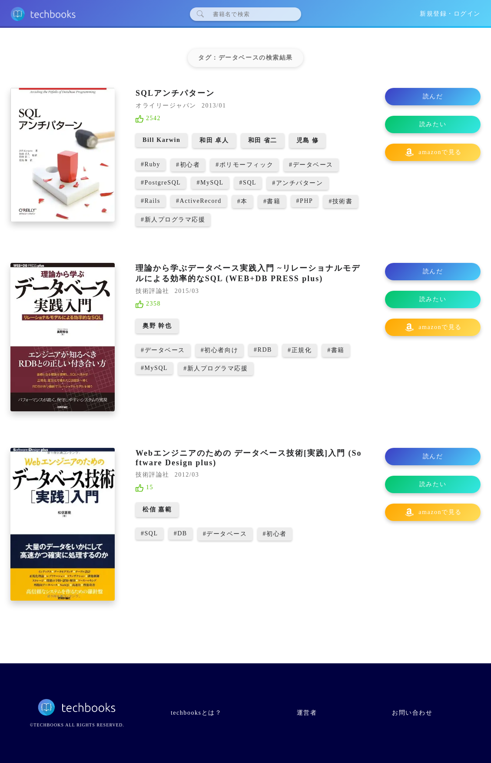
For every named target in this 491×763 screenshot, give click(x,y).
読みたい (432, 124)
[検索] (249, 14)
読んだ (433, 96)
